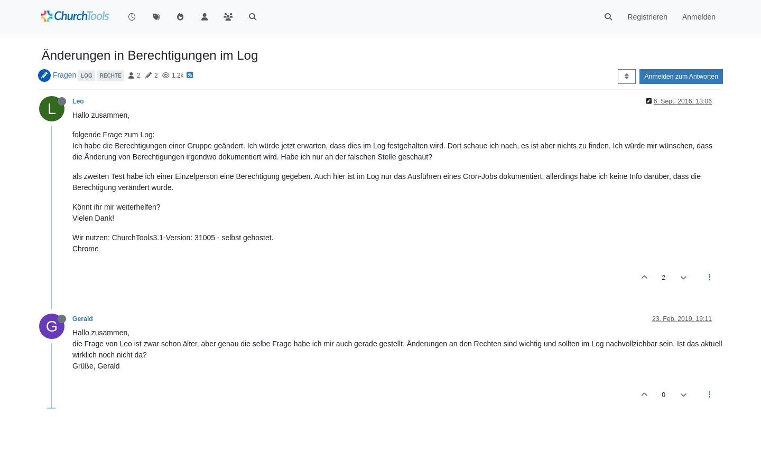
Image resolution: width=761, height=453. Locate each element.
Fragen (64, 75)
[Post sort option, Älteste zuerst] (626, 76)
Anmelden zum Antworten (681, 76)
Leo (78, 101)
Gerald (82, 319)
